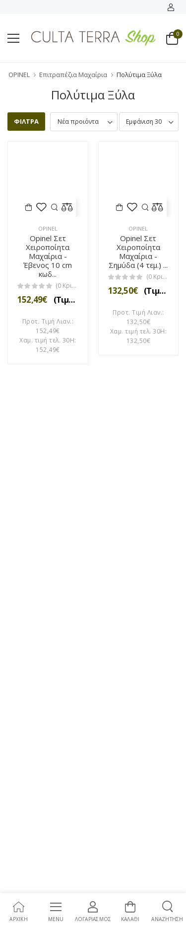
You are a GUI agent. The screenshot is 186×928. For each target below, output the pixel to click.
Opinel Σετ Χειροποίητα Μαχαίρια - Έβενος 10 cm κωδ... (47, 256)
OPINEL (19, 74)
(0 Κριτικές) (67, 286)
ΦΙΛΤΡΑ (26, 121)
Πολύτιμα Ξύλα (139, 74)
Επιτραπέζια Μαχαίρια (73, 74)
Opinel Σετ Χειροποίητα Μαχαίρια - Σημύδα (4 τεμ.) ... (138, 251)
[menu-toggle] (13, 38)
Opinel (48, 228)
